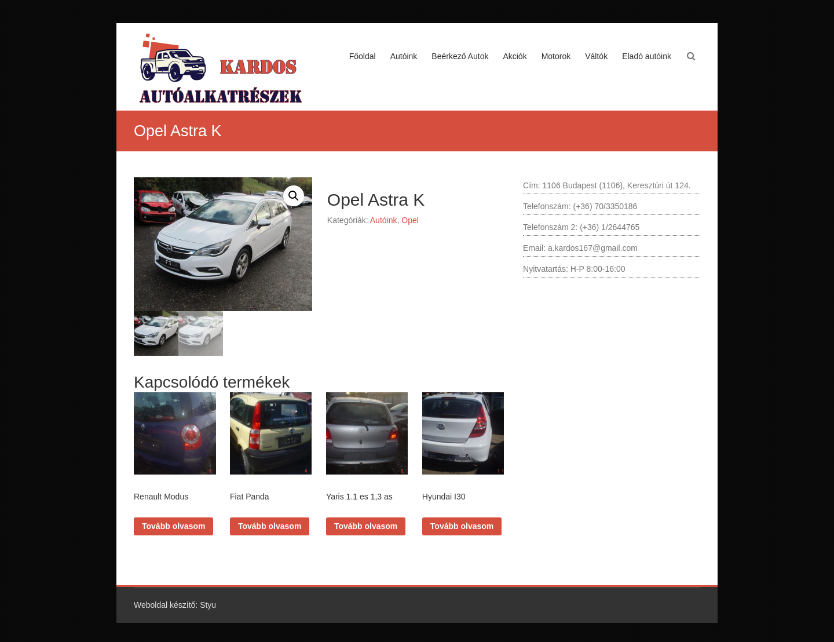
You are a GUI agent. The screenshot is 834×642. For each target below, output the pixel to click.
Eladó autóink (646, 56)
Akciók (514, 56)
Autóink (404, 56)
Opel (410, 220)
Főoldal (362, 56)
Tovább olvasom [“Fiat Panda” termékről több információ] (269, 526)
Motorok (556, 56)
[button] (293, 195)
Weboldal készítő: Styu (175, 605)
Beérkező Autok (459, 56)
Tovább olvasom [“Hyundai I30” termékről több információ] (461, 526)
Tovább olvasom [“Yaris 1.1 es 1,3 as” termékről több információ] (365, 526)
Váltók (596, 56)
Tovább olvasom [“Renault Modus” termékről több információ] (173, 526)
